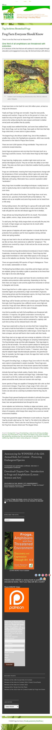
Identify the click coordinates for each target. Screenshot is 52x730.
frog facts (4, 434)
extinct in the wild (34, 433)
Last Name (8, 648)
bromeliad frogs (24, 433)
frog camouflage (43, 433)
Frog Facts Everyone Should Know (22, 34)
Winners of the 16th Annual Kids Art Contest (18, 680)
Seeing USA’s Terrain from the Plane (15, 687)
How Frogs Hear (38, 436)
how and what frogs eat (27, 436)
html (7, 655)
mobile (8, 660)
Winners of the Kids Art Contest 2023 (16, 684)
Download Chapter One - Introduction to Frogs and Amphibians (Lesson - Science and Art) (24, 474)
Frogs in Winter (23, 434)
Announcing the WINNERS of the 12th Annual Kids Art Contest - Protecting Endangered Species (24, 457)
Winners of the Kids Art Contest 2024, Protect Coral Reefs (22, 682)
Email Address (9, 638)
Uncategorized (11, 433)
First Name (8, 643)
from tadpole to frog (33, 434)
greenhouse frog (16, 436)
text (7, 657)
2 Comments (35, 438)
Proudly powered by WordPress (33, 721)
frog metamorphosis (13, 434)
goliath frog (8, 436)
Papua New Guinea (15, 438)
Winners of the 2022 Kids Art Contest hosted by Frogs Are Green (24, 689)
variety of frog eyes (26, 438)
